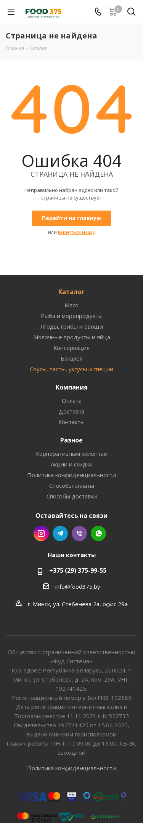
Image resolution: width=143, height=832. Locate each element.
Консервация (71, 347)
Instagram (41, 533)
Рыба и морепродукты (72, 315)
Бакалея (72, 358)
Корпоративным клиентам (72, 453)
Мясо (71, 305)
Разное (71, 440)
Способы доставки (72, 496)
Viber (79, 533)
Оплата (72, 400)
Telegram (60, 533)
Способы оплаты (71, 485)
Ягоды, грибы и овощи (71, 326)
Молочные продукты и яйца (71, 337)
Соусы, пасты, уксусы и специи (71, 369)
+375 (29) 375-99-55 (77, 570)
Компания (72, 387)
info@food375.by (77, 586)
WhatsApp (98, 533)
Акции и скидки (72, 464)
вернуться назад (76, 232)
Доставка (71, 411)
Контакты (71, 422)
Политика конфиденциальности (71, 475)
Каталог (71, 291)
